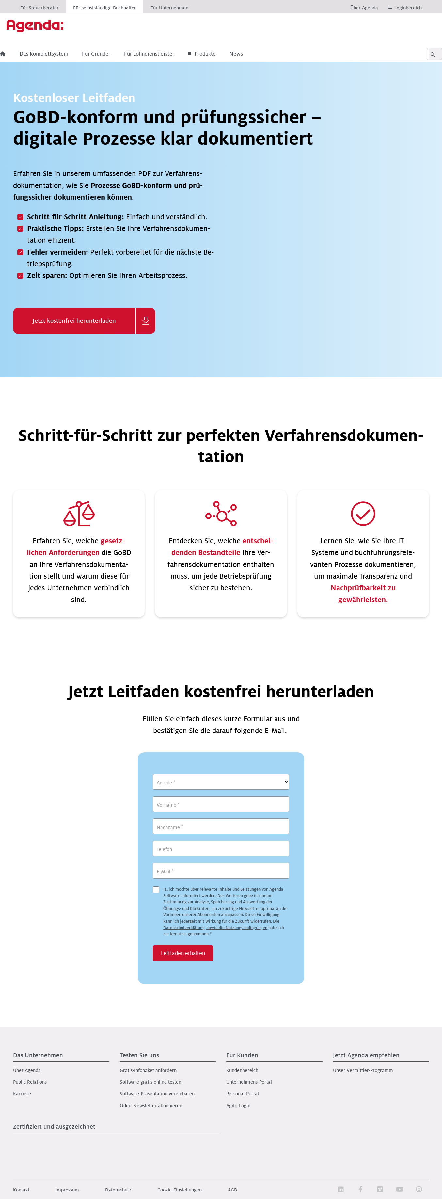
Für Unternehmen (169, 7)
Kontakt (21, 1189)
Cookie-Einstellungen (179, 1189)
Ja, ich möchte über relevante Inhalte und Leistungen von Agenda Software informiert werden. (225, 911)
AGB (232, 1189)
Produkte (215, 54)
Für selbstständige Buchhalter (104, 7)
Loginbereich (408, 7)
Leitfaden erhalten (183, 953)
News (249, 54)
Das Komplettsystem (57, 54)
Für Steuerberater (39, 7)
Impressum (67, 1189)
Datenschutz (118, 1189)
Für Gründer (109, 54)
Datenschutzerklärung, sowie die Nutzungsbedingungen (215, 928)
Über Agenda (364, 7)
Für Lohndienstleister (162, 54)
